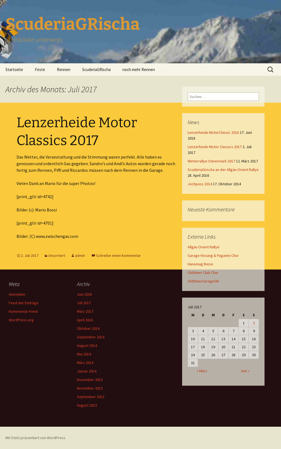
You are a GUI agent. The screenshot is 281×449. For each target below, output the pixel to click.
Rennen (63, 69)
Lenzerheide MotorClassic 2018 (213, 132)
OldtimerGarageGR (203, 281)
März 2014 (85, 362)
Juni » (244, 370)
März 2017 (85, 311)
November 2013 (90, 388)
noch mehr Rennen (139, 69)
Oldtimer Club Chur (203, 272)
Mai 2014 (84, 354)
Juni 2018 (84, 294)
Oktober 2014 (88, 328)
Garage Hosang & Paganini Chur (213, 255)
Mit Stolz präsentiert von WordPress (35, 437)
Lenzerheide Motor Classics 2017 (215, 146)
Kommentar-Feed (23, 311)
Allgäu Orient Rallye (203, 246)
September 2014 (90, 336)
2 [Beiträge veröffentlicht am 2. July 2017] (254, 322)
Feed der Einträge (23, 302)
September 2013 (90, 396)
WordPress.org (21, 319)
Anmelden (17, 294)
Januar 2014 (86, 371)
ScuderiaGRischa (96, 69)
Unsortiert (56, 255)
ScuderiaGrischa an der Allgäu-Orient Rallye (223, 169)
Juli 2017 (84, 302)
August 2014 (87, 345)
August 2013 (87, 405)
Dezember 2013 (90, 379)
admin (80, 255)
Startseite (14, 69)
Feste (40, 69)
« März (202, 370)
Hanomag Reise (200, 264)
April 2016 (85, 319)
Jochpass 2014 (200, 183)
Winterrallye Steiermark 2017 (211, 161)
